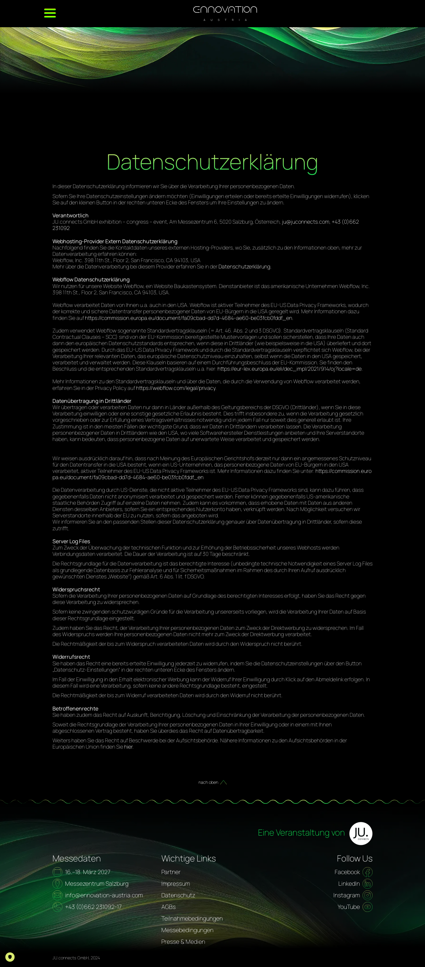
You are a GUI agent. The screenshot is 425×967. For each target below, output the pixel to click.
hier (128, 746)
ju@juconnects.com (305, 221)
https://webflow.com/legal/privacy (175, 388)
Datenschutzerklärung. (245, 266)
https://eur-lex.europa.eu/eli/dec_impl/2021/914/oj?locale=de (289, 368)
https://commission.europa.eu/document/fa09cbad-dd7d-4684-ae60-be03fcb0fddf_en (188, 318)
